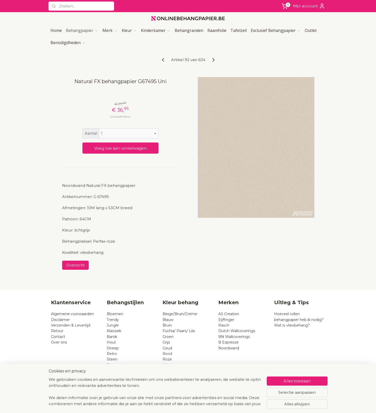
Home (56, 30)
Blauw (168, 319)
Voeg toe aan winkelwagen (120, 148)
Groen (168, 336)
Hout (111, 342)
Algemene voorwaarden (72, 314)
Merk (110, 30)
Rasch (223, 325)
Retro (112, 353)
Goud (167, 348)
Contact (58, 336)
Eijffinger (226, 319)
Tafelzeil (238, 30)
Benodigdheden (68, 42)
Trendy (113, 319)
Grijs (166, 342)
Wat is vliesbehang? (292, 325)
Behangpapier (82, 30)
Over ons (59, 342)
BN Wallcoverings (234, 336)
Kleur (129, 30)
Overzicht (75, 265)
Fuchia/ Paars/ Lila (179, 331)
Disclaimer (60, 319)
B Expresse (228, 342)
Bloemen (115, 314)
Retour (57, 331)
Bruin (167, 325)
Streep (113, 348)
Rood (167, 353)
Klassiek (114, 331)
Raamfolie (216, 30)
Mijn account (309, 6)
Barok (112, 336)
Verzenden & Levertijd (70, 325)
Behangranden (189, 30)
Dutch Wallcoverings (236, 331)
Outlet (311, 30)
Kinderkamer (156, 30)
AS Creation (228, 314)
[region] (155, 391)
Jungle (113, 325)
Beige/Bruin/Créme (180, 314)
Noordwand (228, 348)
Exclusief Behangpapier (276, 30)
